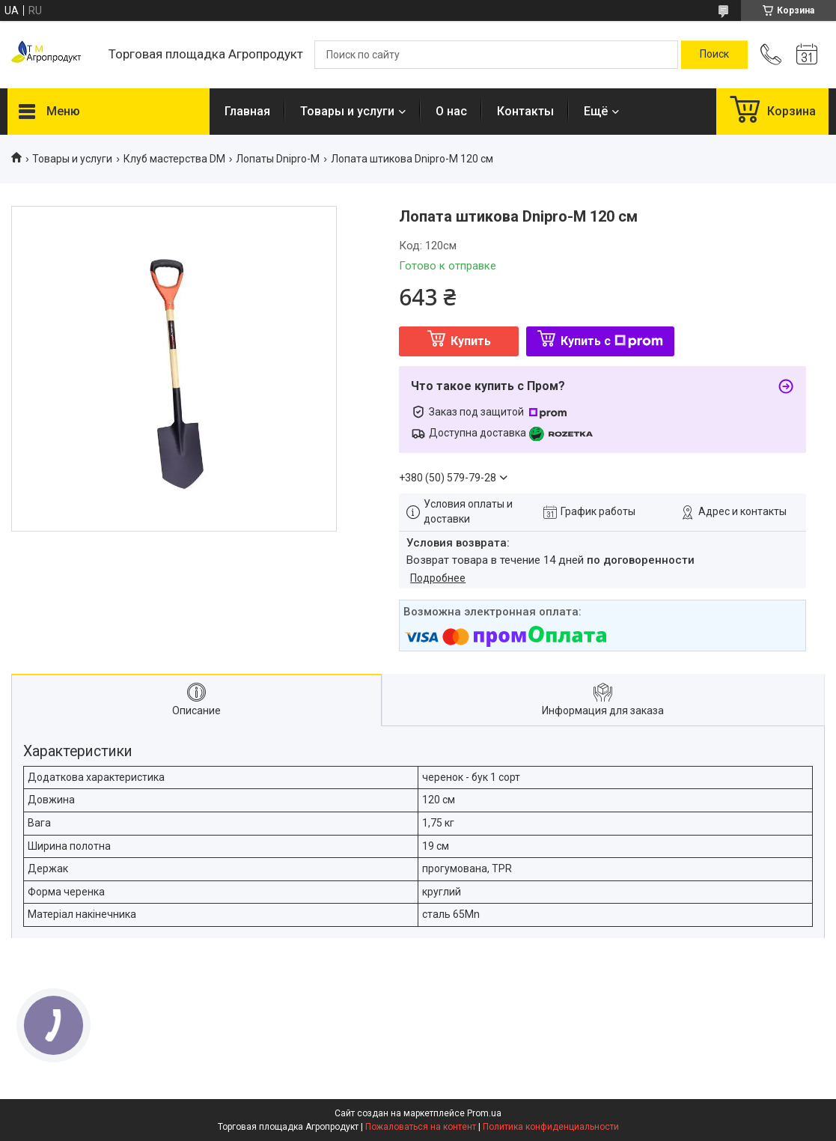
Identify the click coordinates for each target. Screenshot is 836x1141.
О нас (451, 111)
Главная (247, 111)
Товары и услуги (347, 111)
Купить (471, 341)
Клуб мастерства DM (174, 159)
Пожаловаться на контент (420, 1127)
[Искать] (714, 54)
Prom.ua (484, 1113)
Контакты (525, 111)
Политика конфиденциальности (551, 1127)
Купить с (612, 341)
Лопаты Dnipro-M (278, 159)
